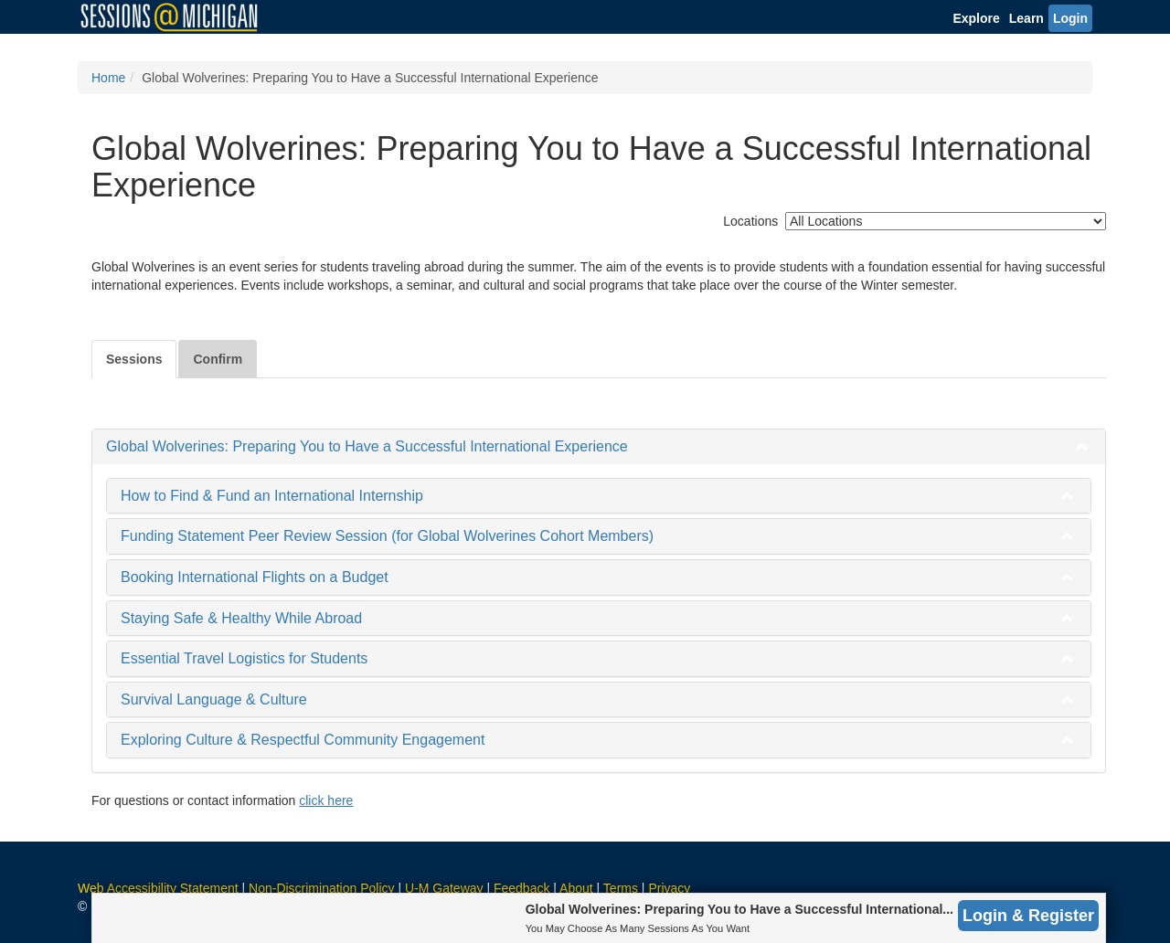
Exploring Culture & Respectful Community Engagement (302, 739)
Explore (975, 18)
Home (108, 77)
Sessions (134, 359)
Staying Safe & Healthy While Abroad (241, 618)
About (576, 888)
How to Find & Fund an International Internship (272, 495)
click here (326, 800)
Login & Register (1028, 915)
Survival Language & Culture (214, 699)
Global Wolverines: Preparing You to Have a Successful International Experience (367, 446)
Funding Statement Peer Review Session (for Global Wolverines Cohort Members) (387, 536)
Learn (1026, 18)
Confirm (217, 359)
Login (1070, 18)
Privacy (669, 888)
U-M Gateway (444, 888)
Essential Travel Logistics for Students (244, 658)
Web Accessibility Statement (158, 888)
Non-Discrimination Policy (322, 888)
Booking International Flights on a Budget (254, 577)
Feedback (521, 888)
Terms (620, 888)
